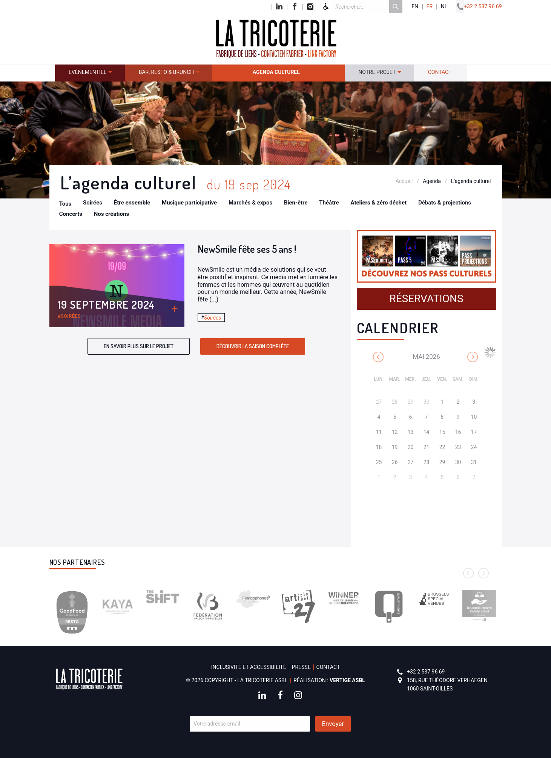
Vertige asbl (347, 680)
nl (444, 6)
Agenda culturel (276, 72)
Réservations (426, 298)
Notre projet (377, 72)
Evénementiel (87, 72)
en (414, 6)
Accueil (404, 181)
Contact (440, 72)
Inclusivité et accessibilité (248, 667)
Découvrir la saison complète (252, 346)
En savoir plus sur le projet (138, 346)
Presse (301, 667)
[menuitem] (90, 73)
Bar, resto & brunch (166, 72)
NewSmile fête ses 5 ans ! (247, 249)
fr (430, 6)
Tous (65, 203)
